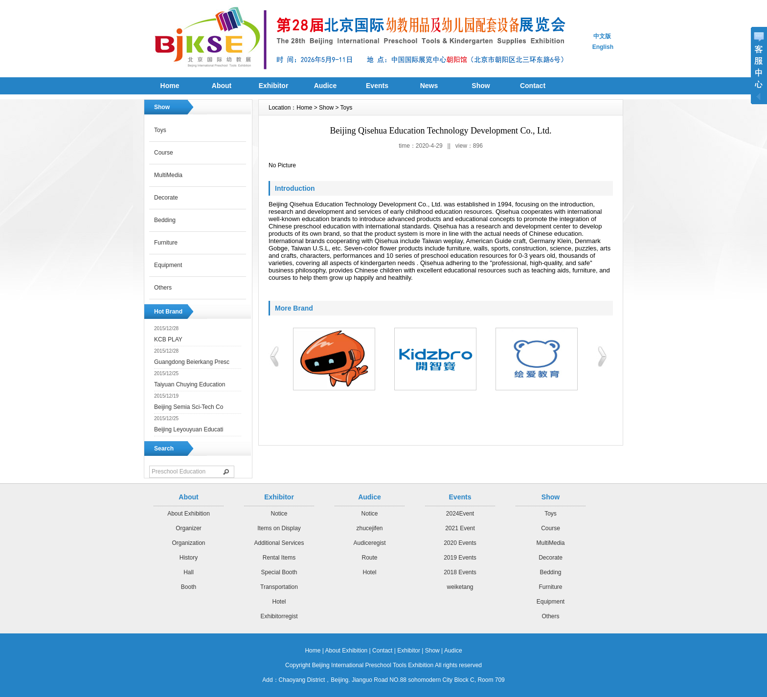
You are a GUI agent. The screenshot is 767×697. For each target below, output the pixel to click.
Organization (188, 543)
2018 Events (460, 572)
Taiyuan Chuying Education (189, 384)
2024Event (460, 513)
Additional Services (279, 543)
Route (369, 557)
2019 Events (460, 557)
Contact (532, 86)
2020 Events (460, 543)
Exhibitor (274, 86)
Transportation (279, 587)
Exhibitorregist (278, 616)
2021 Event (460, 528)
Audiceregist (369, 543)
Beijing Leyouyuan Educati (188, 429)
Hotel (279, 601)
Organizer (189, 528)
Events (377, 86)
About (221, 86)
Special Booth (279, 572)
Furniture (166, 242)
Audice (325, 86)
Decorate (166, 197)
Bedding (165, 220)
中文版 (602, 36)
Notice (279, 513)
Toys (160, 130)
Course (163, 152)
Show (481, 86)
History (189, 557)
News (429, 86)
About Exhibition (188, 513)
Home (170, 86)
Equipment (168, 265)
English (602, 47)
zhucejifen (369, 528)
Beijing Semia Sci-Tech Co (188, 407)
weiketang (460, 587)
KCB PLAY (168, 339)
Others (163, 287)
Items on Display (279, 528)
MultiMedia (168, 175)
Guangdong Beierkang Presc (191, 362)
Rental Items (279, 557)
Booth (188, 587)
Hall (188, 572)
